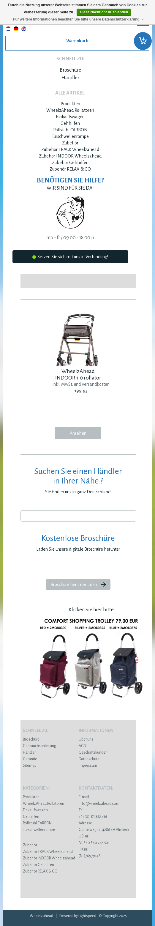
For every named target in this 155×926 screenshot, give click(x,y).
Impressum (88, 765)
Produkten (70, 103)
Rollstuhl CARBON (70, 129)
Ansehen (78, 433)
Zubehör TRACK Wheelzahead (70, 149)
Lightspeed (87, 916)
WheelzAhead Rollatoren (70, 110)
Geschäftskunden (93, 752)
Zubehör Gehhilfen (70, 162)
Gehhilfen (70, 123)
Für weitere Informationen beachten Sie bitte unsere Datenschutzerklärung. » (78, 19)
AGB (82, 746)
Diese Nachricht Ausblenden (104, 12)
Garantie (30, 759)
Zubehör (70, 143)
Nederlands (8, 28)
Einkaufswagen (70, 116)
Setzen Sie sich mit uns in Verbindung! (70, 257)
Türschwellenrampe (70, 136)
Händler (70, 78)
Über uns (86, 739)
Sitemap (30, 765)
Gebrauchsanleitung (39, 746)
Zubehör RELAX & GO (70, 169)
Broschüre (70, 70)
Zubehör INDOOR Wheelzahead (70, 156)
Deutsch (16, 28)
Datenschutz (89, 759)
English (23, 28)
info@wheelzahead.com (99, 803)
